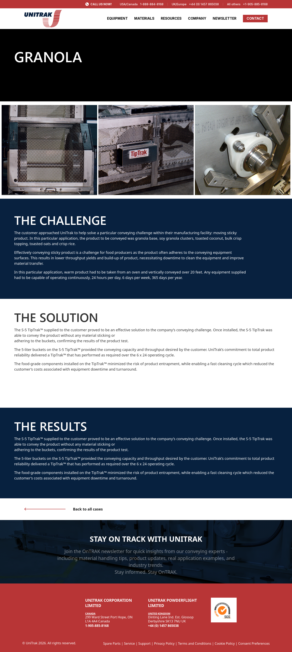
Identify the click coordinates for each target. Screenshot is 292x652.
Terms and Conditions (194, 643)
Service (129, 643)
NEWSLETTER (224, 18)
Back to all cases (88, 509)
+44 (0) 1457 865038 (204, 4)
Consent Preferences (254, 643)
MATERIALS (144, 18)
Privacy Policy (164, 643)
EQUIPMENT (117, 18)
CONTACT (255, 18)
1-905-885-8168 (97, 625)
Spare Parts (112, 643)
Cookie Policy (225, 643)
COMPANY (197, 18)
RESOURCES (171, 18)
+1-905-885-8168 (255, 4)
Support (144, 643)
